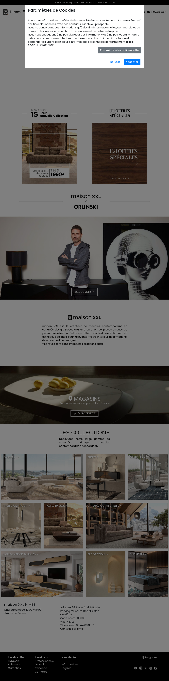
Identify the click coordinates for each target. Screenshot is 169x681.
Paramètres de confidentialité (119, 50)
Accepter (132, 62)
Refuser (115, 62)
